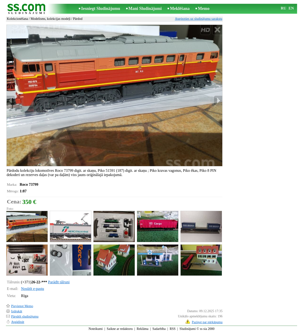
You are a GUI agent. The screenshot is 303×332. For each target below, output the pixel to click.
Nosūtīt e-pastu (32, 289)
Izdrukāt (16, 311)
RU (283, 8)
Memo (203, 8)
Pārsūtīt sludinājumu (25, 316)
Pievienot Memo (22, 306)
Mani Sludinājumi (145, 8)
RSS (173, 329)
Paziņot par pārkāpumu (207, 322)
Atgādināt (17, 322)
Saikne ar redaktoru (120, 329)
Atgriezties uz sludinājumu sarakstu (198, 19)
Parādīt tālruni (59, 282)
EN (291, 8)
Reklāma (142, 329)
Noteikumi (96, 329)
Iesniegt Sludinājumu (100, 8)
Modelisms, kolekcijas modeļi (50, 19)
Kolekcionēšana (17, 19)
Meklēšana (180, 8)
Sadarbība (159, 329)
